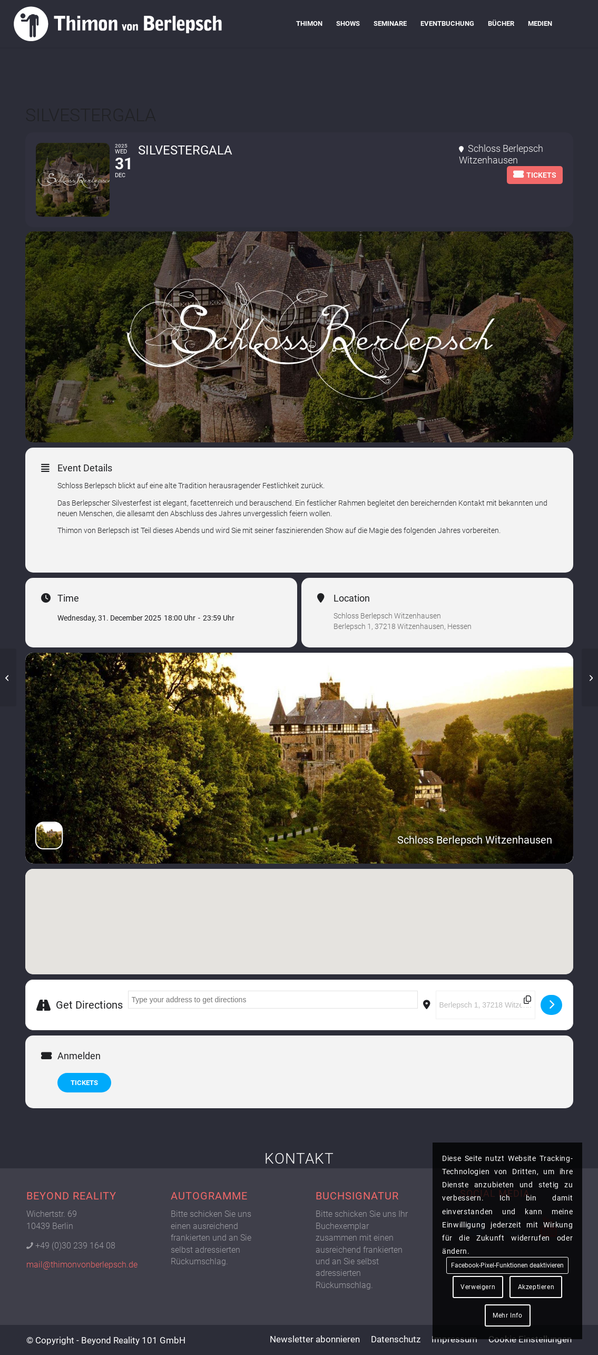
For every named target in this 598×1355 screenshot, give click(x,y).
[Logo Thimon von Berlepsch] (117, 23)
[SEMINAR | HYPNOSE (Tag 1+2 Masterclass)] (590, 677)
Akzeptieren (536, 1287)
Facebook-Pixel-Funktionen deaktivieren (507, 1265)
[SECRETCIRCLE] (8, 677)
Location (352, 598)
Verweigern (477, 1287)
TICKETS (84, 1083)
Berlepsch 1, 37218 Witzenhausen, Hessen (403, 626)
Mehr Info (507, 1315)
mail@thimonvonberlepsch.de (82, 1265)
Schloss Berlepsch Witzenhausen (387, 616)
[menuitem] (309, 23)
